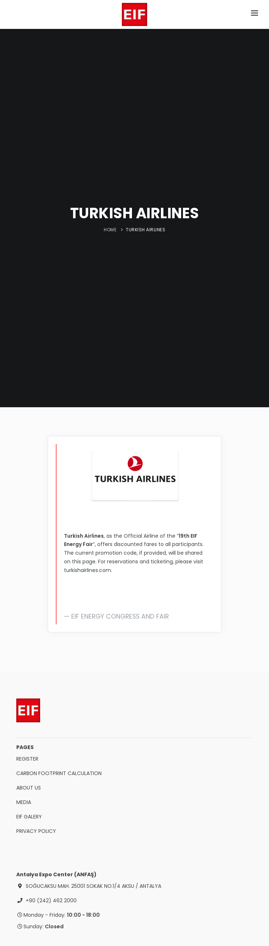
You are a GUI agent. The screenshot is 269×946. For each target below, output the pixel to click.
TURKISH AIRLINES (145, 230)
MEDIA (23, 802)
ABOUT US (28, 787)
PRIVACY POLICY (36, 831)
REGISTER (27, 758)
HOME (110, 230)
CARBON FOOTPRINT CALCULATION (59, 773)
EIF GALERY (29, 816)
